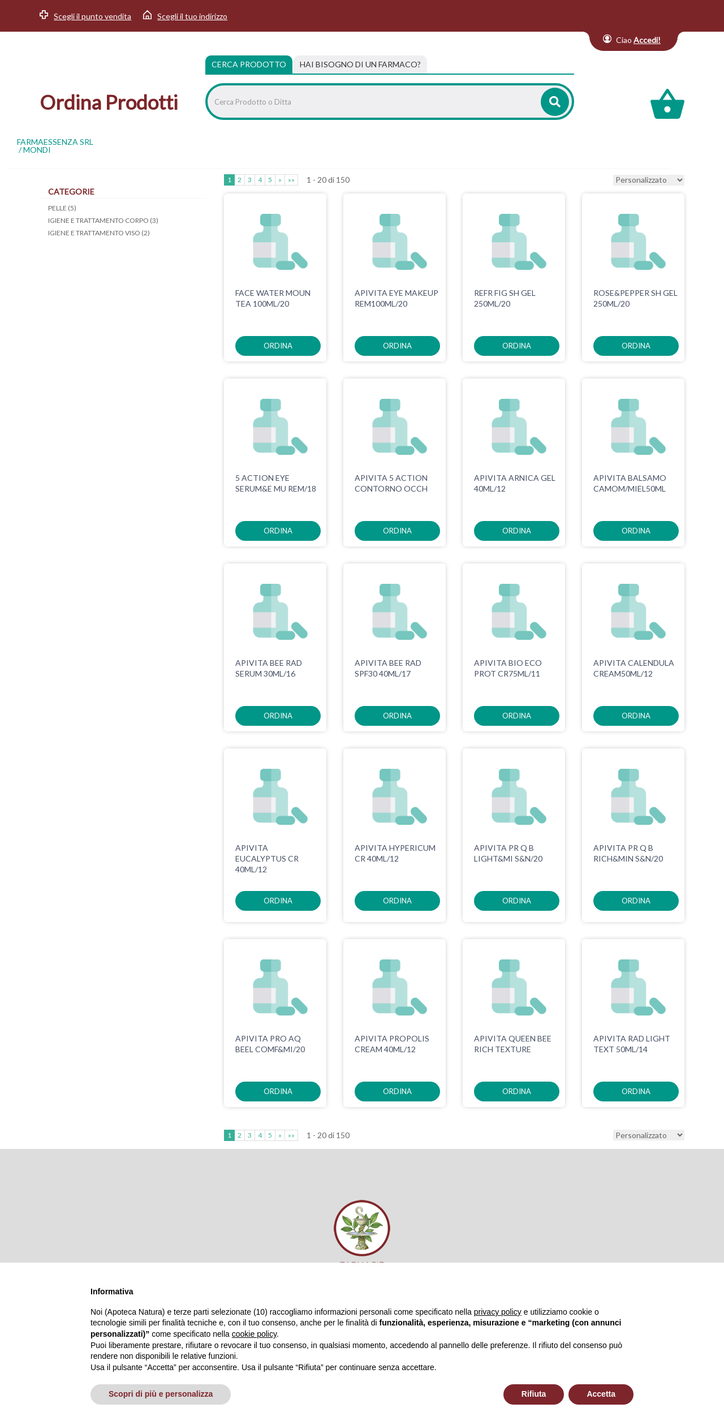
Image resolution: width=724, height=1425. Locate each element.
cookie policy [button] (254, 1333)
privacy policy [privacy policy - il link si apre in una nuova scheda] (498, 1311)
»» (291, 179)
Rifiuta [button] (534, 1393)
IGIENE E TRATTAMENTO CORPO (103, 220)
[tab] (360, 64)
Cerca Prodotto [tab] (249, 64)
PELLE (62, 208)
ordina (278, 345)
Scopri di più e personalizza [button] (161, 1393)
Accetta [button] (601, 1393)
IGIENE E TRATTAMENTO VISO (99, 233)
